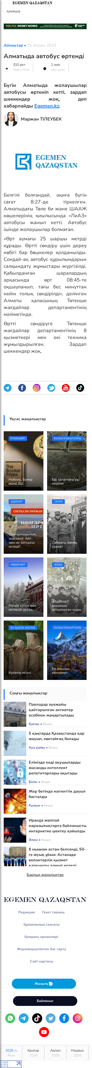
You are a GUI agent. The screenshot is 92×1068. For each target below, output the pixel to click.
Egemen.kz (46, 106)
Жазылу (44, 983)
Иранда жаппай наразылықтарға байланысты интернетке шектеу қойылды (57, 826)
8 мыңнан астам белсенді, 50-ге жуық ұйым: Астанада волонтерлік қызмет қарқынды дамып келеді (57, 857)
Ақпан (55, 1053)
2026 (11, 1053)
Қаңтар (33, 1053)
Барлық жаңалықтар (45, 874)
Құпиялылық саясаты (42, 924)
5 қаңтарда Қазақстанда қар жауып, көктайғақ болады (56, 736)
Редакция (26, 912)
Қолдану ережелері (41, 936)
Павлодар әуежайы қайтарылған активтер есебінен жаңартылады (51, 710)
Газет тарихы (53, 912)
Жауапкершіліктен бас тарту (41, 949)
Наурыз (77, 1053)
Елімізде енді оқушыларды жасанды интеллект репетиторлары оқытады (54, 768)
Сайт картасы (41, 961)
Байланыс (45, 1001)
